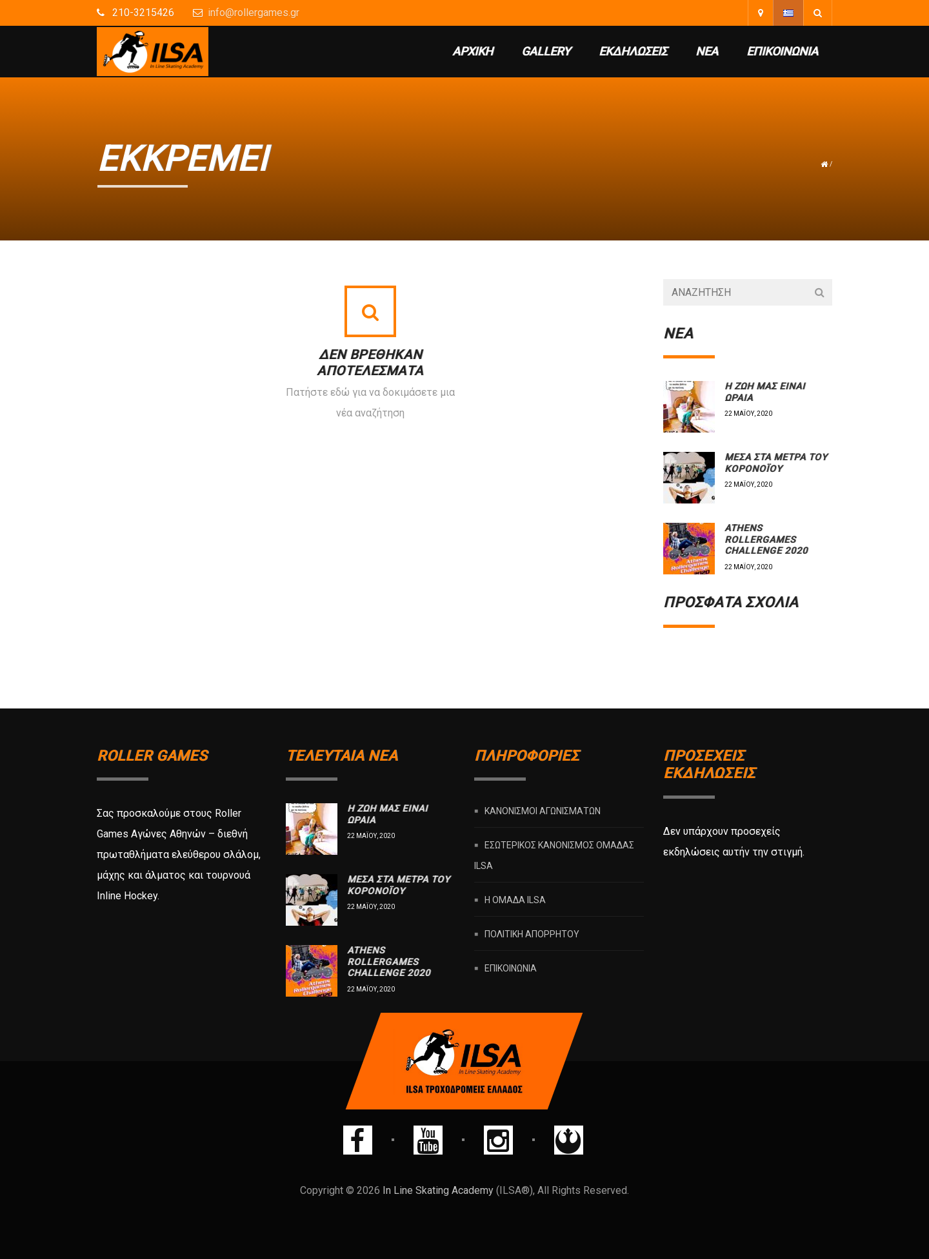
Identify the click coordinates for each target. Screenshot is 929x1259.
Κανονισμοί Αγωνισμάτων (542, 811)
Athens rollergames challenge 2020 (766, 539)
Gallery (545, 51)
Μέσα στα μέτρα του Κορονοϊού (775, 463)
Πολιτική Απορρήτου (531, 934)
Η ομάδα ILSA (515, 900)
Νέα (706, 51)
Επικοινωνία (782, 51)
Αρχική (472, 51)
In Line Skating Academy (438, 1190)
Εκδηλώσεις (633, 51)
